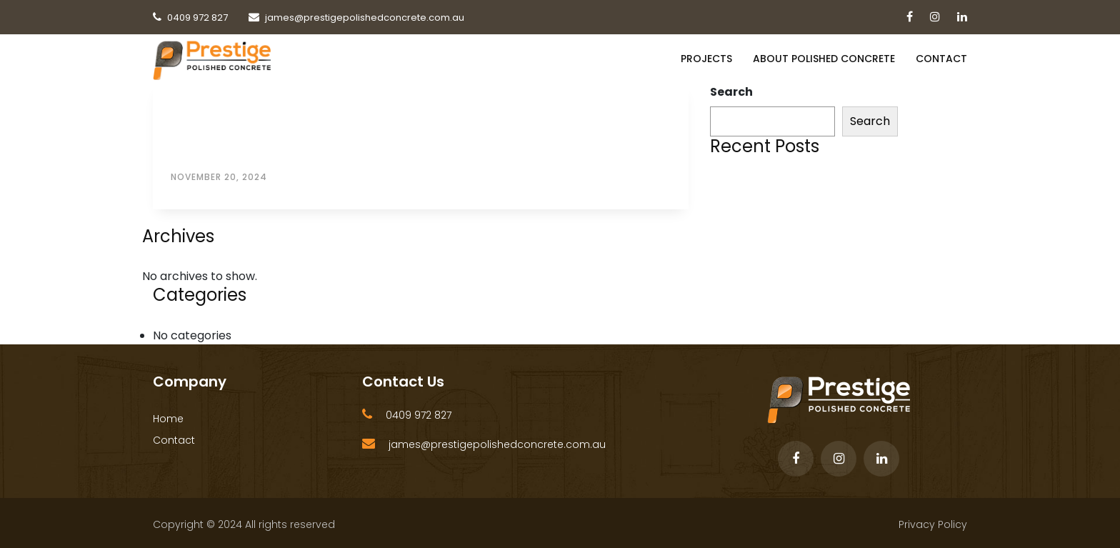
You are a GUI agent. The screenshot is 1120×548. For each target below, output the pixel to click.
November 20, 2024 (219, 177)
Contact (941, 58)
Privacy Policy (933, 524)
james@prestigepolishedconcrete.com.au (497, 444)
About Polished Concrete (824, 58)
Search (731, 92)
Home (168, 419)
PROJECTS (706, 58)
